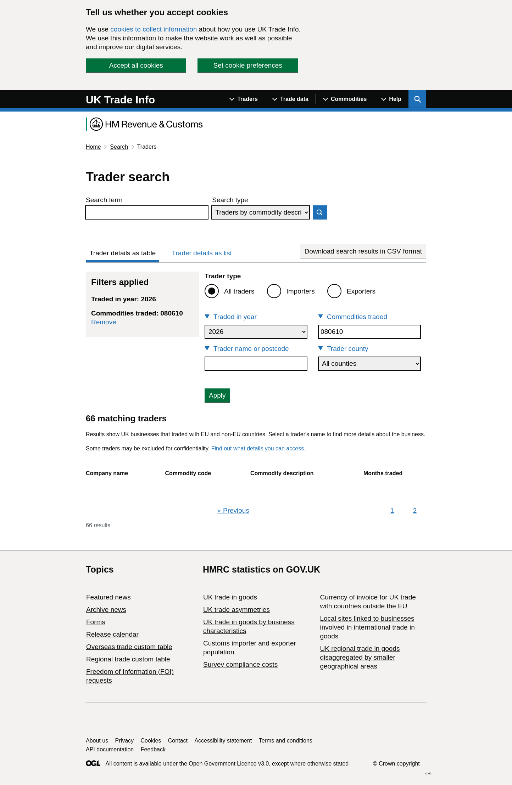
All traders (239, 291)
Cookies (151, 741)
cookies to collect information (153, 29)
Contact (178, 741)
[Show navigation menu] (243, 99)
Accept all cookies (136, 65)
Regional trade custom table (128, 659)
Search (119, 147)
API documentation (110, 749)
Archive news (106, 609)
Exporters (361, 291)
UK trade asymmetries (236, 609)
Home (93, 147)
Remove (103, 322)
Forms (95, 622)
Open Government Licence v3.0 (229, 764)
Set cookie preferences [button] (247, 65)
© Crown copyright (396, 764)
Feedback (153, 749)
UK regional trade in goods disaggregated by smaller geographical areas (360, 657)
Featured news (108, 597)
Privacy (124, 741)
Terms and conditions (285, 741)
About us (97, 741)
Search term (104, 200)
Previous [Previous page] (233, 510)
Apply (217, 395)
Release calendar (112, 634)
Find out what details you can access (257, 448)
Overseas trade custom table (129, 646)
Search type (230, 200)
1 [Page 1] (392, 510)
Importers (300, 291)
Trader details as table (122, 253)
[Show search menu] (417, 99)
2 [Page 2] (415, 510)
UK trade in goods (230, 597)
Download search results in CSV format (363, 251)
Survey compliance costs (240, 664)
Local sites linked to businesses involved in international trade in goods (367, 627)
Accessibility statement (223, 741)
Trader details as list (202, 253)
